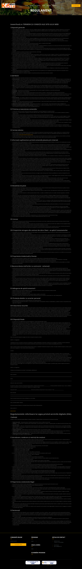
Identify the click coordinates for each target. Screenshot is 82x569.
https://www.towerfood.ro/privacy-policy (26, 134)
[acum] (35, 541)
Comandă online (76, 5)
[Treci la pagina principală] (8, 5)
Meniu (38, 5)
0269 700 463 (56, 545)
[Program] (36, 541)
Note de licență (13, 410)
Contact (54, 5)
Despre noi (33, 5)
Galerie (49, 5)
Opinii (43, 5)
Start (26, 5)
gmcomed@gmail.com (58, 546)
